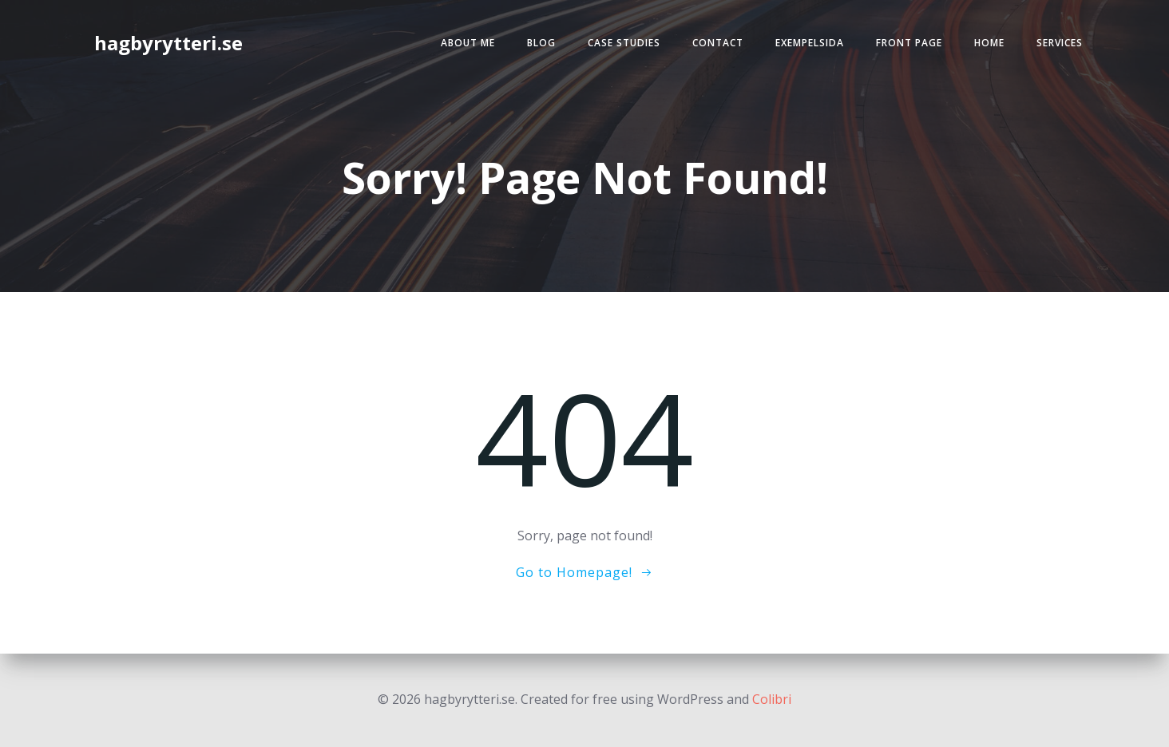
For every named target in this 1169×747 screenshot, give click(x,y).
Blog (541, 42)
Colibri (771, 699)
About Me (468, 42)
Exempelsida (809, 42)
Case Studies (624, 42)
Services (1059, 42)
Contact (717, 42)
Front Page (909, 42)
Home (989, 42)
